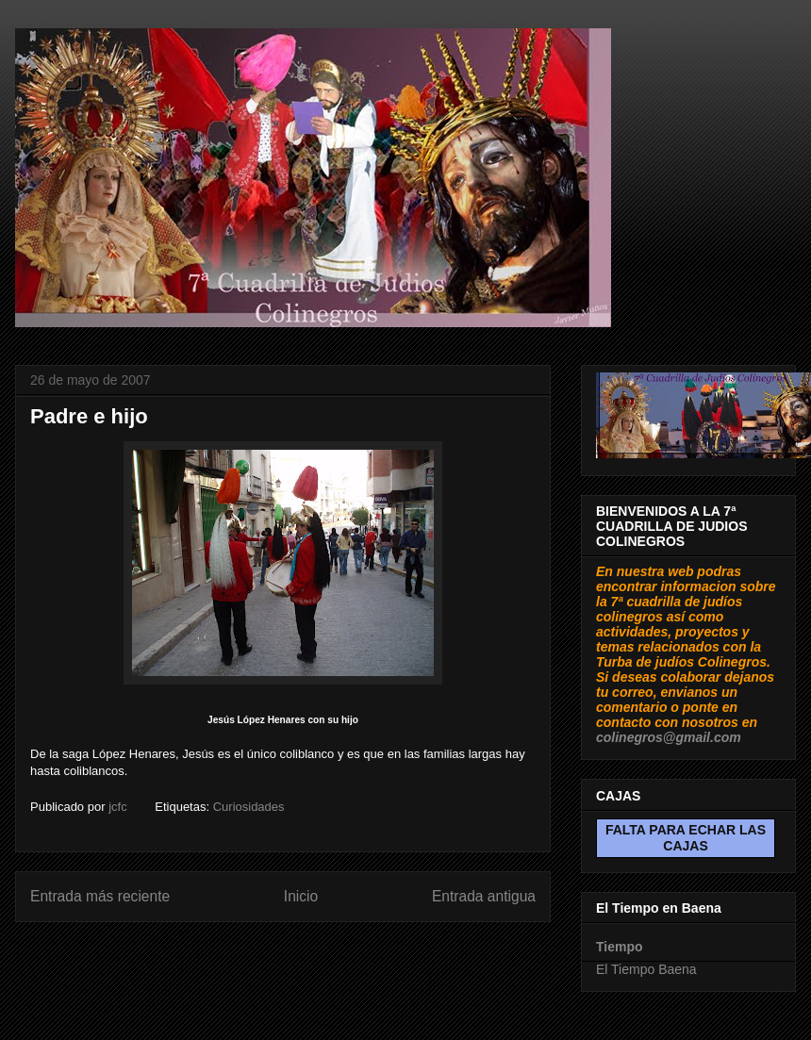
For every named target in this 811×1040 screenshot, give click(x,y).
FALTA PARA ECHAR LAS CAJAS (685, 837)
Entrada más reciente (100, 896)
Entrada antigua (484, 896)
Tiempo (619, 946)
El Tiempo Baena (646, 969)
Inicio (301, 896)
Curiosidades (249, 807)
